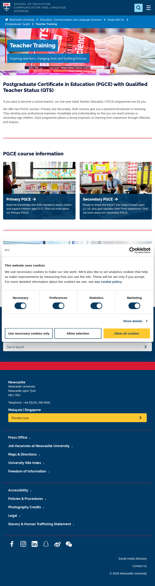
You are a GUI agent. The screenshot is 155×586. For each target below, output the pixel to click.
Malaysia (15, 410)
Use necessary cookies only (29, 333)
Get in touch (15, 346)
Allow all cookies (126, 333)
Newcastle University (21, 19)
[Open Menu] (148, 8)
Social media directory (132, 558)
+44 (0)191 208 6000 (36, 402)
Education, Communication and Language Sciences (71, 19)
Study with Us (116, 19)
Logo (6, 8)
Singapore (33, 410)
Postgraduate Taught (17, 24)
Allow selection (78, 333)
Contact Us (140, 566)
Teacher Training (46, 24)
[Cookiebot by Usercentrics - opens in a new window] (132, 250)
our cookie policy (108, 281)
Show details (132, 321)
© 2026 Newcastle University (128, 573)
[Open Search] (138, 8)
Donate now (20, 417)
